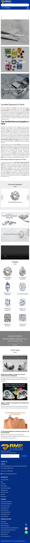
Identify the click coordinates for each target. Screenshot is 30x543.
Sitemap (3, 494)
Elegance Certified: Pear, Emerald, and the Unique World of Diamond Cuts (14, 403)
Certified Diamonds (5, 514)
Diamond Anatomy (5, 525)
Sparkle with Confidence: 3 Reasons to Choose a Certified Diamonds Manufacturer (13, 375)
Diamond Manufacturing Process (8, 529)
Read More (17, 344)
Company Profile (4, 479)
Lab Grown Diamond (5, 505)
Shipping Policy (4, 490)
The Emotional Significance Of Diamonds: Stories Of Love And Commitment (15, 432)
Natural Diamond (4, 510)
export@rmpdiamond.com (11, 473)
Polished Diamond (5, 508)
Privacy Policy (4, 486)
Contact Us (3, 483)
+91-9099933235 (6, 8)
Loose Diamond (4, 516)
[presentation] (1, 17)
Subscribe (24, 455)
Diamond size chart (5, 532)
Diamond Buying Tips (5, 536)
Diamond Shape (4, 523)
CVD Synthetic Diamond (6, 503)
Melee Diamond (4, 534)
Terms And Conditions (6, 488)
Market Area (3, 496)
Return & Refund (4, 492)
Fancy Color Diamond (5, 512)
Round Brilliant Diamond (6, 501)
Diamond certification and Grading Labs (9, 527)
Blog (2, 481)
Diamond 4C (3, 521)
